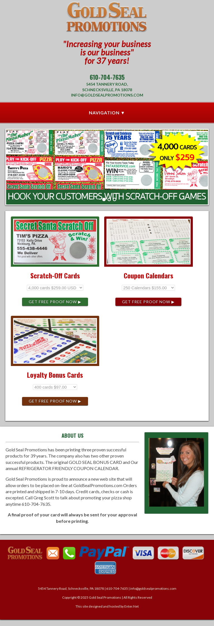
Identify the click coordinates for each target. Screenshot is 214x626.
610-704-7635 (107, 77)
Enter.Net (131, 606)
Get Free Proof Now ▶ (55, 301)
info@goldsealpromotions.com (107, 95)
